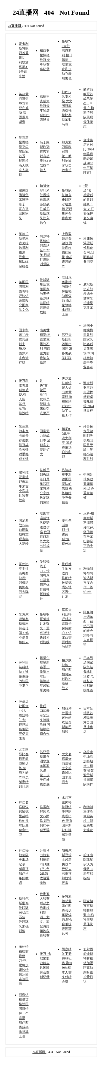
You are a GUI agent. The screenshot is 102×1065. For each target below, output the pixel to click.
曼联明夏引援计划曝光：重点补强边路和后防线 (45, 628)
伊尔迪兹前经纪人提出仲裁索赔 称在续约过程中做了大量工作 (67, 396)
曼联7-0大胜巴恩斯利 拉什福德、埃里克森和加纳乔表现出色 (67, 59)
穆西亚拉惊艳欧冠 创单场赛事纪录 (45, 60)
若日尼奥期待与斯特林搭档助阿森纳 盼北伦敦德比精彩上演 (67, 295)
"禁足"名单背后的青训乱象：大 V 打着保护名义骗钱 (88, 204)
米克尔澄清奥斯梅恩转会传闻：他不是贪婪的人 (24, 628)
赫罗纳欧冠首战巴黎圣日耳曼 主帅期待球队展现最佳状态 (88, 108)
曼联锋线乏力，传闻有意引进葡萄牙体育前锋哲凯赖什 (45, 580)
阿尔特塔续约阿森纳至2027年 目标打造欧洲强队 (45, 250)
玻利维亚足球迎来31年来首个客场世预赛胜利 (24, 486)
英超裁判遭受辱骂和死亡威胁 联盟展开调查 (24, 108)
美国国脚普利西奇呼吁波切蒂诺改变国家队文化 (24, 296)
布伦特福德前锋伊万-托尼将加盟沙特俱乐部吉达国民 (24, 965)
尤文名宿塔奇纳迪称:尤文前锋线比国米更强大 (67, 768)
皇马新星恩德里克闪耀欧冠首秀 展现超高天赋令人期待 (24, 156)
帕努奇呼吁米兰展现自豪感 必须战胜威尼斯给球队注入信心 (45, 204)
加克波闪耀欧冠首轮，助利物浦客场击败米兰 (67, 156)
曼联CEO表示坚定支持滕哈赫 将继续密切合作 (45, 720)
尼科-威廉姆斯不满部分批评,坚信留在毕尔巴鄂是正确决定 (88, 532)
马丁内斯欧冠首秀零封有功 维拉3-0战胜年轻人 (45, 156)
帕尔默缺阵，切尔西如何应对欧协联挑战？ (67, 674)
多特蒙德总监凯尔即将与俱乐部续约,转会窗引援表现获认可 (67, 914)
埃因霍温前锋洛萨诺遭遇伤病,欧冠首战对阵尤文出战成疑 (45, 532)
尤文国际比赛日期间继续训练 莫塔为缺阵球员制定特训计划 (24, 768)
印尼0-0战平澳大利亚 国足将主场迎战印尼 (67, 443)
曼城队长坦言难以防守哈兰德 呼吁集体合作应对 (67, 204)
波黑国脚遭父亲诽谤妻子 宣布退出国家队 (24, 204)
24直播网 (39, 1052)
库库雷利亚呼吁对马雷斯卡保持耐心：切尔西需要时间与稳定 (67, 628)
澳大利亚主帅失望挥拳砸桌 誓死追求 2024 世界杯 (88, 397)
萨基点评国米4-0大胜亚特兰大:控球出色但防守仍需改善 (24, 719)
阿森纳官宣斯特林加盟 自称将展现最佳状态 (88, 915)
